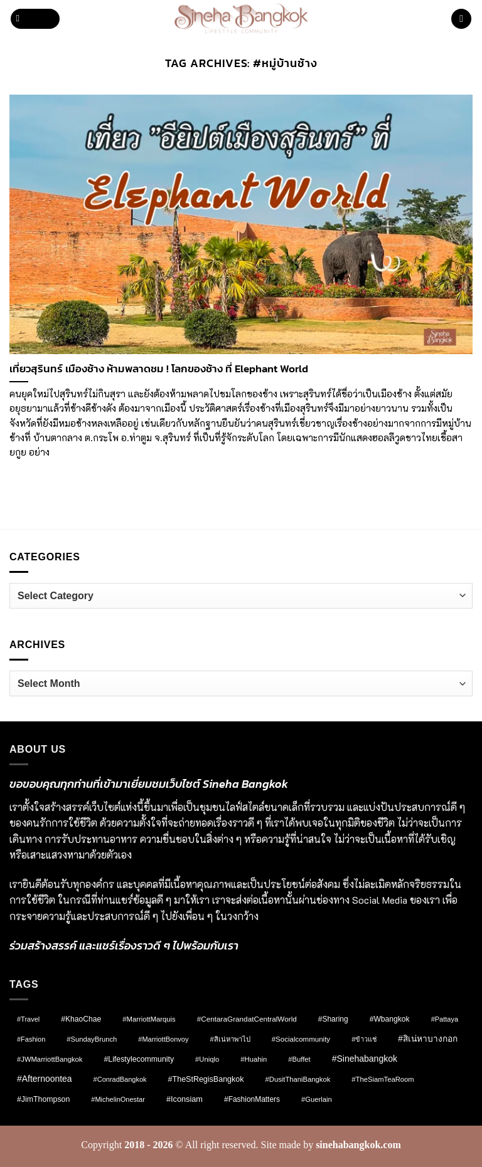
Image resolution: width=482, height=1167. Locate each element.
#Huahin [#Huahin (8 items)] (253, 1059)
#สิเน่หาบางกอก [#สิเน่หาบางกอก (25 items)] (428, 1039)
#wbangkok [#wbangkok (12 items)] (390, 1019)
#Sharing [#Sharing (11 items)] (333, 1019)
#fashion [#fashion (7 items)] (31, 1039)
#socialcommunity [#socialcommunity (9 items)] (301, 1039)
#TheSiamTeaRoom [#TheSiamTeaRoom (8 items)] (382, 1079)
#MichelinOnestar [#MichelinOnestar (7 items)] (118, 1099)
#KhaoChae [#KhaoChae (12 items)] (81, 1019)
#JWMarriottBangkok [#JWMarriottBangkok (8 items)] (49, 1059)
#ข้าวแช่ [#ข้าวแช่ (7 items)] (364, 1039)
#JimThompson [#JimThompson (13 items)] (43, 1099)
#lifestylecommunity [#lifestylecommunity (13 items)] (139, 1059)
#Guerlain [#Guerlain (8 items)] (316, 1099)
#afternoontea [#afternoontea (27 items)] (44, 1079)
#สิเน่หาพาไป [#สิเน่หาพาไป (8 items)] (230, 1039)
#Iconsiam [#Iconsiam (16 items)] (184, 1099)
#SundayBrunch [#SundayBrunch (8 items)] (92, 1039)
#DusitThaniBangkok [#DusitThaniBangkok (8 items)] (298, 1079)
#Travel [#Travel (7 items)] (28, 1019)
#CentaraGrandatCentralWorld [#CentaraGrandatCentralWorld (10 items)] (247, 1019)
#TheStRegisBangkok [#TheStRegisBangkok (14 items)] (206, 1079)
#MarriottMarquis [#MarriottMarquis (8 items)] (148, 1019)
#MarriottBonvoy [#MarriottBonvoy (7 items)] (163, 1039)
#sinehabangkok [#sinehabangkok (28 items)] (364, 1059)
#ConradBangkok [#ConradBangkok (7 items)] (120, 1079)
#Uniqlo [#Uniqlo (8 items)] (207, 1059)
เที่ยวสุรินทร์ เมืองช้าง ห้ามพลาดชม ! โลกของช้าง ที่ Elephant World (158, 369)
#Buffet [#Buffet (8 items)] (299, 1059)
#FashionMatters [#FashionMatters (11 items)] (252, 1099)
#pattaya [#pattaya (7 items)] (444, 1019)
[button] (35, 19)
